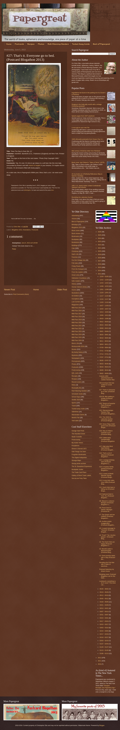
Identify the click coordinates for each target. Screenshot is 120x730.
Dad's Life (75, 254)
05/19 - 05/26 (104, 592)
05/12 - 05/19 (104, 595)
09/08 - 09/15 (104, 328)
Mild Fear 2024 (77, 334)
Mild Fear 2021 (77, 325)
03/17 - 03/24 (104, 621)
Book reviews (76, 233)
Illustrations (27, 230)
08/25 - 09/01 (104, 335)
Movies (74, 349)
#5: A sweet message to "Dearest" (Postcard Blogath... (107, 530)
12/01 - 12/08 (104, 289)
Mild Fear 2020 (77, 322)
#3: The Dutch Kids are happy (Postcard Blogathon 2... (107, 543)
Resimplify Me (76, 388)
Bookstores (75, 242)
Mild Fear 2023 (77, 331)
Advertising (75, 215)
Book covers (76, 230)
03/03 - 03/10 (104, 628)
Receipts (74, 376)
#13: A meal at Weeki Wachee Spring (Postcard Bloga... (106, 475)
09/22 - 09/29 (104, 322)
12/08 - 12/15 (104, 286)
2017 (100, 261)
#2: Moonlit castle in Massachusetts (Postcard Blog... (106, 550)
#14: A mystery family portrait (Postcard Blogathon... (106, 468)
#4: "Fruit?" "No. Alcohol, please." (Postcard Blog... (107, 537)
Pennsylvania (76, 361)
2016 (100, 264)
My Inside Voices (77, 443)
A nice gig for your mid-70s (80, 127)
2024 (100, 238)
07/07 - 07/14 (104, 357)
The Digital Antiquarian (79, 457)
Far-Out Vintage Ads (78, 260)
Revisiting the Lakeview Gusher (82, 197)
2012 (100, 658)
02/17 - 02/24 (104, 634)
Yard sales (75, 420)
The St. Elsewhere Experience (82, 466)
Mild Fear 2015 (77, 308)
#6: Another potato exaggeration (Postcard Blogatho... (107, 523)
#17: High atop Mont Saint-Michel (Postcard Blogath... (106, 448)
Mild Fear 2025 (77, 337)
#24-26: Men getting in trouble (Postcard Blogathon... (106, 398)
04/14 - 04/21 (104, 608)
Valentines (75, 411)
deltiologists (27, 190)
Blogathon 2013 (17, 230)
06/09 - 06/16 (104, 370)
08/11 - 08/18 (104, 341)
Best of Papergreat (78, 221)
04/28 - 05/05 (104, 602)
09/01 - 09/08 (104, 331)
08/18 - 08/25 (104, 338)
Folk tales (75, 263)
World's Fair (76, 417)
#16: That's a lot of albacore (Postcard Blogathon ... (106, 455)
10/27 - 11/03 (104, 305)
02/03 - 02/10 (104, 640)
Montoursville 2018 (78, 346)
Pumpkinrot (75, 445)
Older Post (62, 289)
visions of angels (34, 165)
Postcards (19, 44)
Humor (74, 290)
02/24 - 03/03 (104, 631)
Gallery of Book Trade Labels (81, 475)
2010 (100, 664)
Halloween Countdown (79, 278)
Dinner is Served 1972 (79, 448)
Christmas (75, 251)
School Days (76, 397)
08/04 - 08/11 (104, 344)
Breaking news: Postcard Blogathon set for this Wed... (107, 576)
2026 (100, 232)
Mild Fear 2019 (77, 319)
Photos (41, 44)
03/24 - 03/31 (104, 618)
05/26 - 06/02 (104, 589)
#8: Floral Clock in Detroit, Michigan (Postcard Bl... (105, 509)
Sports (74, 403)
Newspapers (76, 358)
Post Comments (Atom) (21, 294)
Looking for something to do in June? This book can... (107, 583)
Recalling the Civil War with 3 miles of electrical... (106, 564)
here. (52, 190)
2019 (100, 254)
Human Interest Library (79, 287)
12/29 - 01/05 (104, 276)
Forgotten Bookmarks (79, 454)
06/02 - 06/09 (104, 373)
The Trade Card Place (79, 472)
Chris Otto (17, 226)
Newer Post (9, 289)
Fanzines (75, 257)
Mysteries (75, 355)
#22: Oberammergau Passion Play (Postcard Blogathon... (107, 412)
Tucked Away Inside (81, 44)
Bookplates (75, 239)
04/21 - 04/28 (104, 605)
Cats (73, 248)
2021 (100, 248)
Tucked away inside (78, 409)
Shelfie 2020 (76, 400)
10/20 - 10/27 (104, 309)
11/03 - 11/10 (104, 302)
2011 (100, 661)
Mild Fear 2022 (77, 328)
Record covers (76, 382)
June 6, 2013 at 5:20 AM (29, 243)
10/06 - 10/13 (104, 315)
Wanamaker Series (78, 415)
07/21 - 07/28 (104, 351)
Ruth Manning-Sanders (58, 44)
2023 (100, 241)
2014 (100, 270)
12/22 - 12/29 (104, 280)
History (74, 284)
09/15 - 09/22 (104, 325)
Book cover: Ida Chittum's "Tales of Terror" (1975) (88, 162)
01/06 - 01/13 (104, 653)
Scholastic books (77, 394)
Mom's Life (75, 343)
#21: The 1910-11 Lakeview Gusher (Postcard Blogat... (106, 419)
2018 (100, 258)
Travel (74, 406)
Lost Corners (76, 302)
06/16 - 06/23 (104, 367)
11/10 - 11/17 (104, 299)
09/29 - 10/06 (104, 318)
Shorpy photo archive (79, 463)
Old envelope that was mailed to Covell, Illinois (106, 384)
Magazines (75, 304)
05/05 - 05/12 (104, 598)
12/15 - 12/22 (104, 283)
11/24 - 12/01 (104, 292)
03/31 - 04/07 (104, 615)
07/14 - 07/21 (104, 354)
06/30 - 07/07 (104, 360)
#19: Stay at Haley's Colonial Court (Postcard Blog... (106, 432)
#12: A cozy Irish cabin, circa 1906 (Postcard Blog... (107, 482)
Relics (74, 385)
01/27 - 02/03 (104, 644)
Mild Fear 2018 (77, 316)
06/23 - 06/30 (104, 364)
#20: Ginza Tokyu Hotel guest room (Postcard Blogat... (107, 425)
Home (8, 44)
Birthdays (75, 224)
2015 (100, 267)
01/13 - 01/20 (104, 650)
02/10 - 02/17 (104, 637)
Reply (14, 249)
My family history (77, 352)
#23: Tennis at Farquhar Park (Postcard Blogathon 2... (107, 405)
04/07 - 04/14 (104, 611)
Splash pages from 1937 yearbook (83, 116)
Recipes (30, 44)
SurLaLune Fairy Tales (79, 478)
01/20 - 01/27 (104, 647)
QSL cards (75, 373)
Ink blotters (75, 296)
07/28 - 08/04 (104, 347)
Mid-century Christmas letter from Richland (86, 151)
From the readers (77, 272)
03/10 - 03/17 (104, 624)
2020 (100, 251)
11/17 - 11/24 (104, 296)
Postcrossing (76, 370)
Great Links (75, 275)
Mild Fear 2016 (77, 310)
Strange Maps (76, 460)
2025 (100, 235)
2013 (100, 274)
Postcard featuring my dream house (106, 570)
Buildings (75, 245)
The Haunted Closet (78, 434)
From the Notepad (78, 269)
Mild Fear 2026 (77, 340)
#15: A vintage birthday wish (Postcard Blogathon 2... (106, 461)
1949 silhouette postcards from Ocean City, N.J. (87, 139)
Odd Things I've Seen (79, 451)
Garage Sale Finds (78, 431)
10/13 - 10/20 (104, 312)
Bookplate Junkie (77, 469)
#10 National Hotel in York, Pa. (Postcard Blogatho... (106, 496)
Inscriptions (75, 299)
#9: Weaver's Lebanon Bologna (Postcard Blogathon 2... (106, 502)
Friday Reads (76, 266)
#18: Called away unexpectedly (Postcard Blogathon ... (107, 440)
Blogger (101, 725)
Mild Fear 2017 (77, 313)
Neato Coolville (77, 437)
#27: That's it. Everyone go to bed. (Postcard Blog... (107, 391)
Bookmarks (75, 236)
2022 (100, 245)
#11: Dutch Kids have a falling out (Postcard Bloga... (107, 489)
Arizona (74, 218)
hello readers (76, 281)
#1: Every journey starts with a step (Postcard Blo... (107, 557)
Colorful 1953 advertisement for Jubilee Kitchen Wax (107, 378)
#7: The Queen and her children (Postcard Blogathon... (107, 516)
